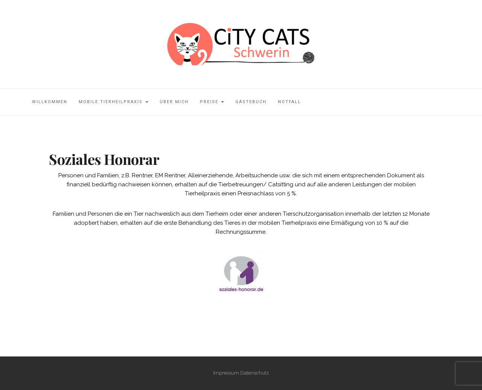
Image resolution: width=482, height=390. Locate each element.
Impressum (226, 373)
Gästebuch (251, 101)
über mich (174, 101)
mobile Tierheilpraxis (113, 101)
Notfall (289, 101)
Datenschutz (254, 373)
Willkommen (49, 101)
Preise (212, 101)
